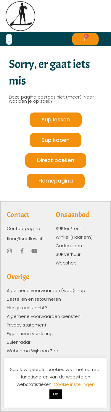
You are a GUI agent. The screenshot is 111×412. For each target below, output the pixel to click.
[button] (9, 39)
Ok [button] (55, 394)
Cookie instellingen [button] (74, 384)
